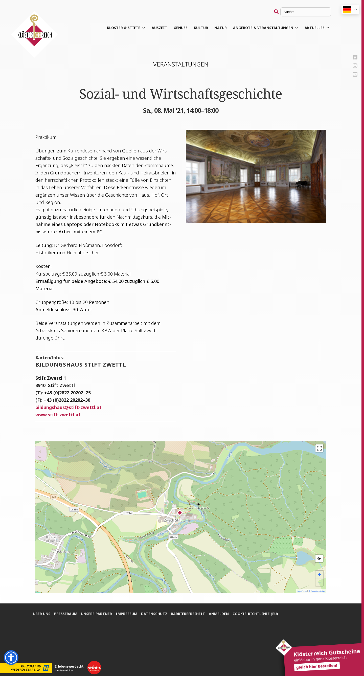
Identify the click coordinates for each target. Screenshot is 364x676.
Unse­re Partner (96, 613)
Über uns (41, 613)
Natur (221, 27)
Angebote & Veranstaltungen (266, 28)
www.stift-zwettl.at (58, 415)
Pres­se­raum (65, 613)
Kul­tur (201, 27)
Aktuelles (317, 28)
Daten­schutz (154, 613)
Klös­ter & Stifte (126, 28)
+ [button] (319, 574)
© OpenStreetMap (317, 591)
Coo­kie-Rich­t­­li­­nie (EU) (256, 613)
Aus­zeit (160, 27)
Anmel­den (219, 613)
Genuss (181, 27)
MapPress (302, 591)
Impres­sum (127, 613)
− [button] (319, 582)
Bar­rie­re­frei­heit (188, 613)
